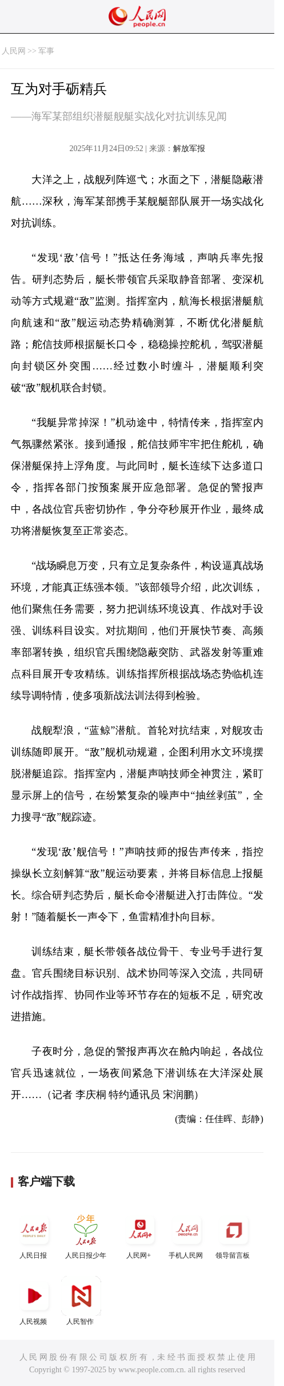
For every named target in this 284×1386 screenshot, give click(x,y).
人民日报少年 (85, 1234)
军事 (46, 51)
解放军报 (189, 148)
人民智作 (81, 1301)
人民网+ (140, 1234)
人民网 (14, 51)
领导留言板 (234, 1234)
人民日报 (34, 1234)
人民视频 (34, 1301)
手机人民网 (187, 1234)
